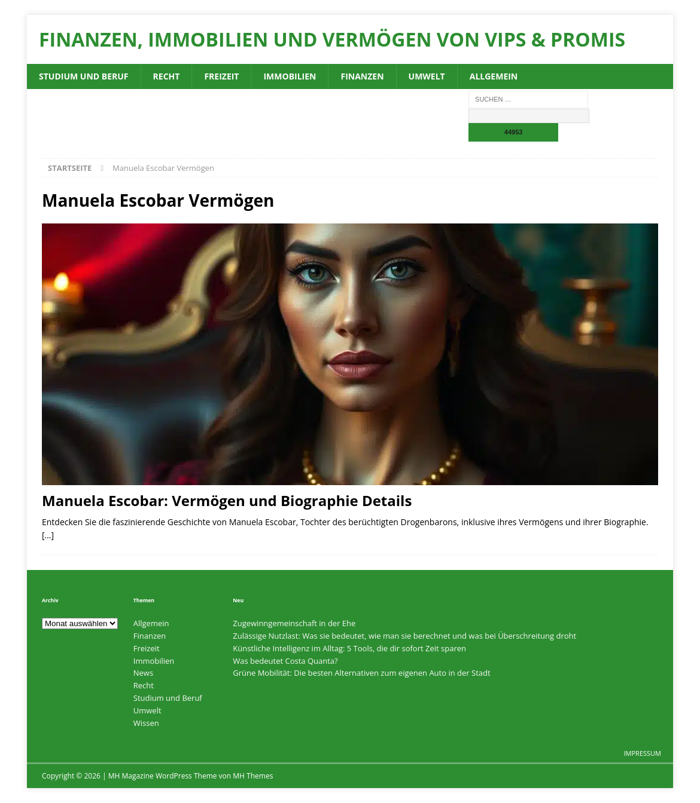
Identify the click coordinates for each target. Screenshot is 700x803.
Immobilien (289, 76)
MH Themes (253, 776)
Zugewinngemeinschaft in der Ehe (294, 623)
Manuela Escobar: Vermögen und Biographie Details (227, 500)
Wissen (146, 723)
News (143, 672)
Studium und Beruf (84, 76)
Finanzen (362, 76)
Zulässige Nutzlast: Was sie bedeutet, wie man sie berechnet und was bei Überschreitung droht (404, 635)
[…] (48, 535)
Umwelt (427, 76)
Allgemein (494, 76)
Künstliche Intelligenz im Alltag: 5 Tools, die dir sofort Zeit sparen (349, 648)
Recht (166, 76)
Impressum (642, 753)
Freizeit (221, 76)
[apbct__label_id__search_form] (528, 116)
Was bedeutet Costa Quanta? (285, 660)
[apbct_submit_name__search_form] (513, 132)
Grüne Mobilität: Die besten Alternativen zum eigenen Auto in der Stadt (361, 672)
